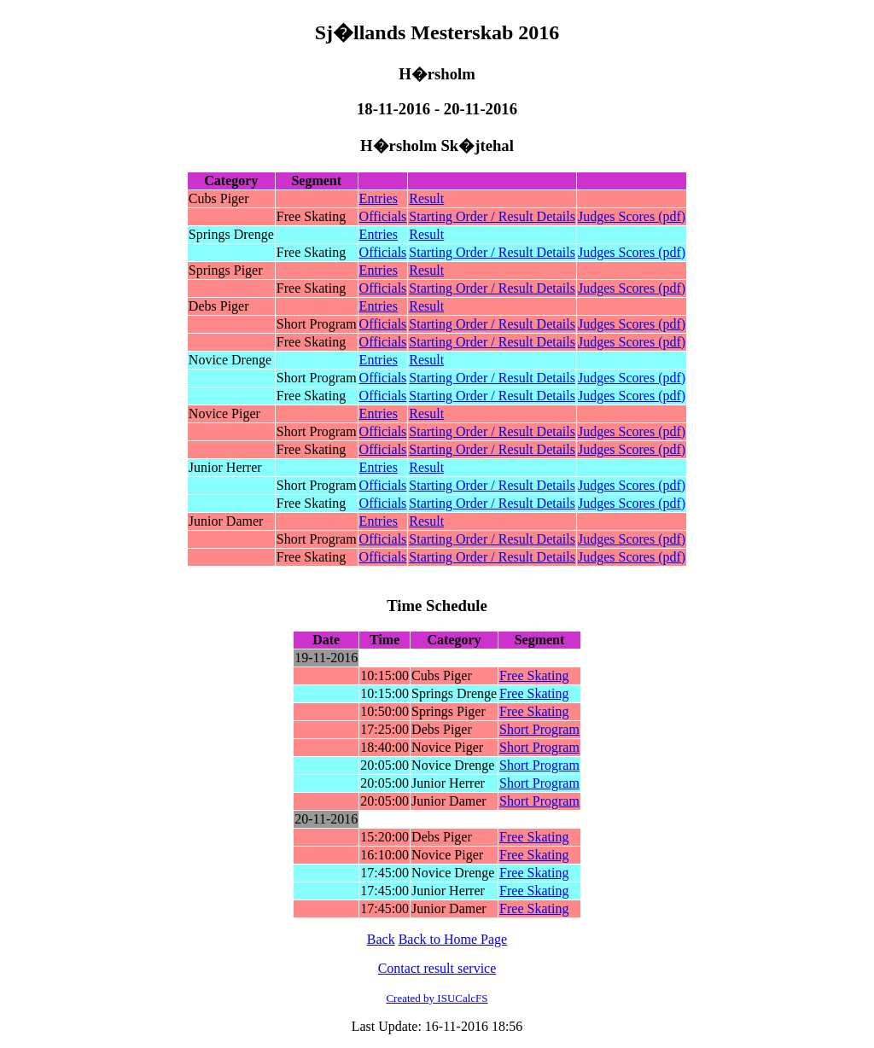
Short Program (539, 729)
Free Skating (533, 675)
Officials (383, 216)
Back (381, 939)
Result (426, 198)
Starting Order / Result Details (492, 216)
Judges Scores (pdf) (631, 216)
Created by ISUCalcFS (436, 998)
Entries (378, 198)
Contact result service (437, 968)
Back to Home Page (453, 939)
